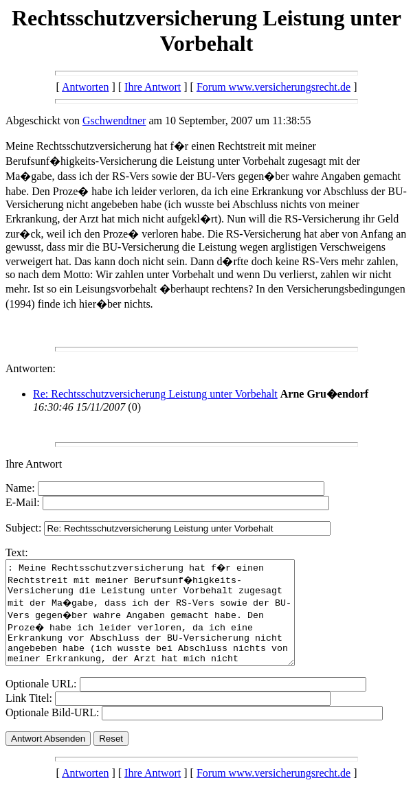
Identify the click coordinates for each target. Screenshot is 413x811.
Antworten (85, 87)
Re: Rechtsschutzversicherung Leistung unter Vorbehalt (155, 394)
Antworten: (30, 368)
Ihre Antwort (152, 87)
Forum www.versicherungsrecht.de (273, 87)
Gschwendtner (114, 120)
